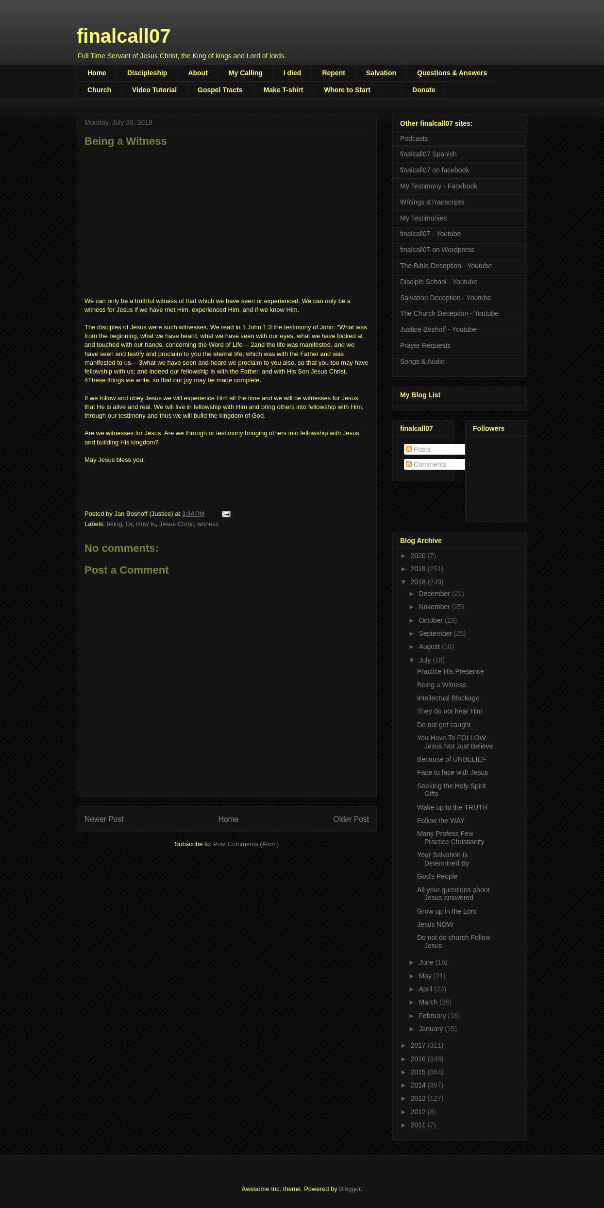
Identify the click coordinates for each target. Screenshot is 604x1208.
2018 (419, 582)
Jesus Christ (176, 523)
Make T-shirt (283, 90)
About (197, 73)
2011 (419, 1125)
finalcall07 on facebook (434, 170)
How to (145, 523)
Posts (418, 449)
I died (293, 73)
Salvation (381, 73)
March (429, 1002)
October (432, 620)
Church (99, 90)
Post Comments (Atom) (246, 844)
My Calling (246, 73)
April (426, 989)
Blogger (349, 1188)
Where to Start (347, 90)
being (114, 523)
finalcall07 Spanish (428, 154)
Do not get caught (444, 725)
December (435, 593)
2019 (419, 569)
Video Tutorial (154, 90)
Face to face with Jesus (452, 772)
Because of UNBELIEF (451, 759)
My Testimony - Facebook (438, 186)
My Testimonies (423, 218)
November (435, 607)
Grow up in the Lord (447, 911)
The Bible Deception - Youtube (446, 266)
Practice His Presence (450, 671)
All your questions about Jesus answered (453, 894)
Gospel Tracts (220, 90)
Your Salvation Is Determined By (443, 859)
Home (96, 73)
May (426, 976)
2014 (419, 1085)
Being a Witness (441, 685)
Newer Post (104, 819)
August (430, 646)
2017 (419, 1045)
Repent (333, 73)
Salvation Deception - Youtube (445, 298)
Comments (426, 464)
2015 (419, 1072)
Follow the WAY (441, 820)
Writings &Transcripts (432, 202)
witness (208, 523)
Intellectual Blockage (448, 698)
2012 (419, 1112)
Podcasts (414, 138)
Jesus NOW (435, 924)
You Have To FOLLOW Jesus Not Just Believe (455, 742)
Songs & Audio (422, 361)
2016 (419, 1059)
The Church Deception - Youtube (449, 313)
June (427, 962)
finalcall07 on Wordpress (437, 250)
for (129, 523)
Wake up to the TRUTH (452, 807)
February (433, 1016)
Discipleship (147, 73)
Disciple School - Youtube (438, 282)
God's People (437, 876)
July (426, 660)
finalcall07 (123, 36)
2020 (419, 556)
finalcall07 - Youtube (430, 234)
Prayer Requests (425, 345)
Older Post (351, 819)
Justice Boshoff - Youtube (438, 329)
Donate (423, 90)
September (436, 633)
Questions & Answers (452, 73)
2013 (419, 1098)
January (432, 1029)
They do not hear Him (450, 711)
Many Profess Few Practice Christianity (451, 838)
